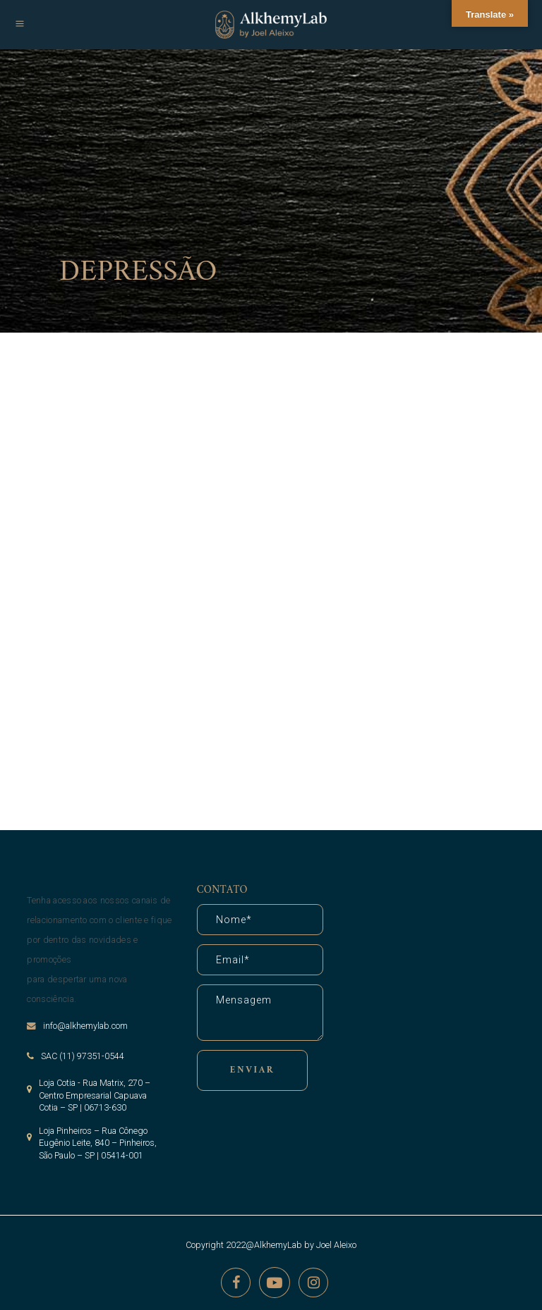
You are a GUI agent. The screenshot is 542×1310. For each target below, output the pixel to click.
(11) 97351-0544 (91, 1056)
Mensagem (260, 1012)
